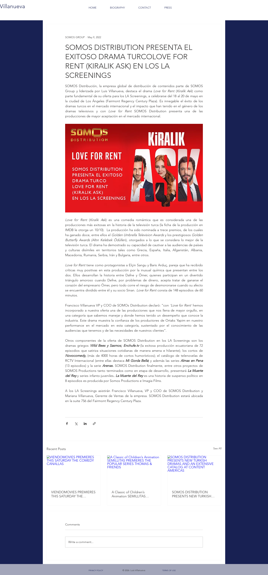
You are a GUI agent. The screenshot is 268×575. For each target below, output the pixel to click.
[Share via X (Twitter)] (76, 423)
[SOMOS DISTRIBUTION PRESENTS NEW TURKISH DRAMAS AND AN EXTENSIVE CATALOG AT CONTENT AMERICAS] (194, 470)
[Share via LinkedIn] (85, 423)
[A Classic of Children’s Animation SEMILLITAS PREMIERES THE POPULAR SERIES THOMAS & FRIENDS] (134, 470)
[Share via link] (94, 423)
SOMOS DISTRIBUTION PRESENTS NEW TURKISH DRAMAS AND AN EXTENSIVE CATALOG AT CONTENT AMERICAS (191, 494)
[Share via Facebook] (67, 423)
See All (217, 448)
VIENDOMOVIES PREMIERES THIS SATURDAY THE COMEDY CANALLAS (73, 494)
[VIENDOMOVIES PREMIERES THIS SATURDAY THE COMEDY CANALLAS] (73, 470)
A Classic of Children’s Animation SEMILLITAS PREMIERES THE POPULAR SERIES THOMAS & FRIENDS (134, 494)
